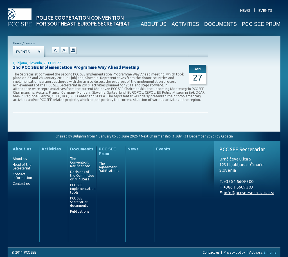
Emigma (270, 252)
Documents (81, 148)
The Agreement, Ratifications (109, 167)
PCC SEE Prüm (107, 151)
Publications (79, 211)
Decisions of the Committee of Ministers (82, 175)
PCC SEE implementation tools (82, 188)
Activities (51, 148)
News (133, 148)
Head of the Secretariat (22, 166)
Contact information (22, 176)
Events (163, 148)
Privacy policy (234, 252)
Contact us (21, 183)
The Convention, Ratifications (80, 162)
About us (22, 148)
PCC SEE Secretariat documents (79, 201)
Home (17, 43)
